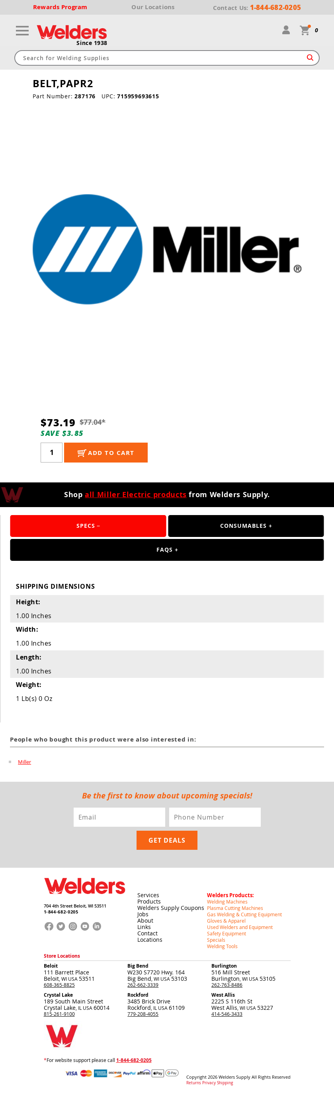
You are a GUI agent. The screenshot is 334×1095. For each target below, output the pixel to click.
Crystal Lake (58, 995)
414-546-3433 (226, 1014)
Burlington (224, 965)
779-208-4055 (142, 1014)
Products (149, 901)
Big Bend (137, 965)
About (145, 920)
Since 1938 (91, 43)
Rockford (137, 995)
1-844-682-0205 (61, 912)
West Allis (223, 995)
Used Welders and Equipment (240, 927)
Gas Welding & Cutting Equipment (244, 914)
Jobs (142, 914)
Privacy (209, 1083)
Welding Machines (227, 901)
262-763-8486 (226, 985)
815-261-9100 (59, 1014)
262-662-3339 (142, 985)
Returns (193, 1083)
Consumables (243, 525)
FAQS (164, 549)
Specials (216, 940)
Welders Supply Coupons (170, 908)
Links (144, 927)
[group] (167, 249)
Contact (147, 933)
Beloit (51, 965)
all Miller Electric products (136, 495)
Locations (149, 939)
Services (148, 895)
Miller (24, 761)
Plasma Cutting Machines (235, 908)
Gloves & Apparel (226, 920)
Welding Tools (222, 946)
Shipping (225, 1083)
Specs (85, 525)
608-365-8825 (59, 985)
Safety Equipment (226, 933)
